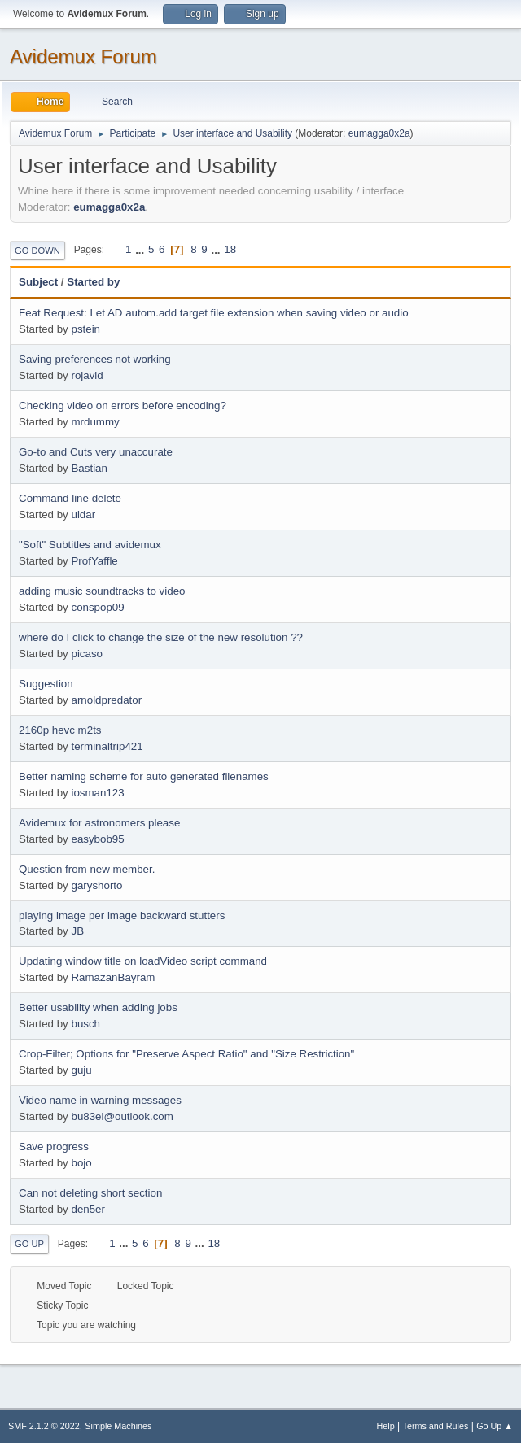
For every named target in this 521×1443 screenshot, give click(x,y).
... (141, 249)
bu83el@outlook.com (122, 1116)
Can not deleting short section (90, 1193)
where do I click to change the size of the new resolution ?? (161, 637)
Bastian (89, 468)
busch (85, 1024)
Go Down (37, 250)
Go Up (29, 1244)
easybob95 (97, 839)
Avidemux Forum (83, 57)
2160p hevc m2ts (60, 730)
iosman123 (97, 793)
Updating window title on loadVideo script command (143, 961)
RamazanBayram (113, 977)
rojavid (87, 375)
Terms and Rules (436, 1426)
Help (386, 1426)
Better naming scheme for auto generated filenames (144, 776)
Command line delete (70, 498)
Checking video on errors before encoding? (122, 405)
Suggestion (46, 684)
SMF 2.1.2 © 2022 (44, 1426)
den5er (88, 1209)
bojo (81, 1163)
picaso (87, 653)
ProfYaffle (94, 561)
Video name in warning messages (100, 1100)
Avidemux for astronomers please (99, 823)
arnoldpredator (106, 700)
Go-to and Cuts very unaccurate (96, 452)
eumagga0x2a (379, 133)
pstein (85, 329)
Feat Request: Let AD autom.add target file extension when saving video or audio (214, 313)
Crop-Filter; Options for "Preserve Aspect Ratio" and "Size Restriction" (186, 1054)
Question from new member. (87, 869)
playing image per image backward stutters (122, 915)
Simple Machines (118, 1426)
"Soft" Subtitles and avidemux (90, 544)
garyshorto (96, 885)
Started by (93, 282)
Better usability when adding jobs (98, 1007)
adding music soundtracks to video (102, 591)
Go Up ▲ (494, 1426)
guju (81, 1070)
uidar (83, 514)
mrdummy (95, 422)
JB (77, 931)
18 (230, 249)
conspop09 (97, 607)
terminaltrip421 (106, 746)
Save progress (54, 1146)
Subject (38, 282)
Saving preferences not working (95, 359)
